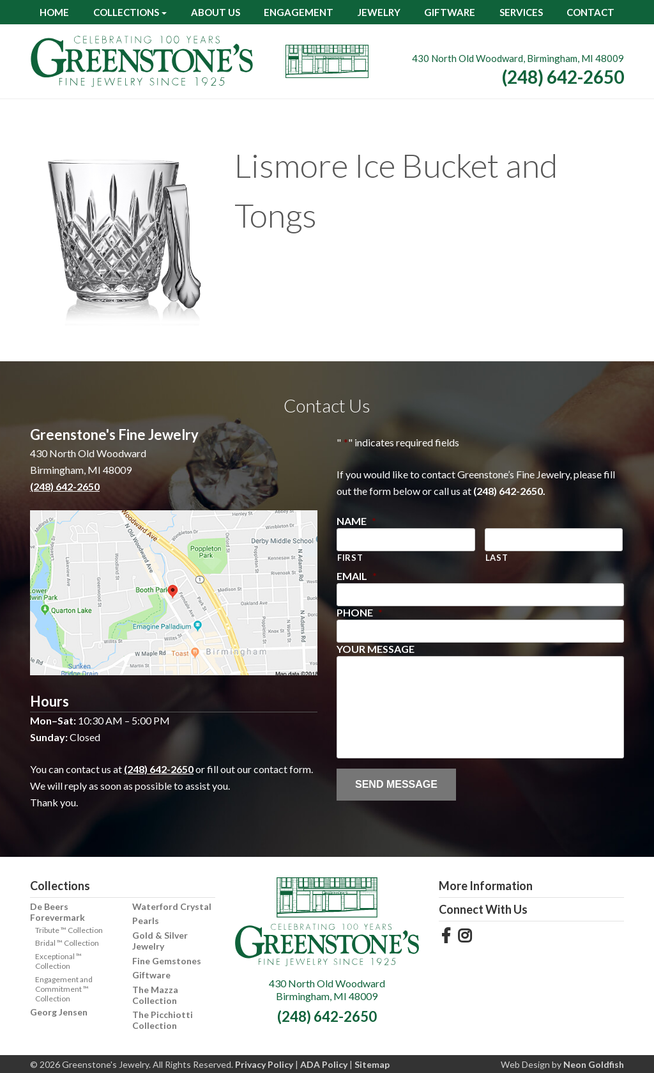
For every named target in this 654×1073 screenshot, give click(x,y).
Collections (126, 12)
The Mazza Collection (155, 995)
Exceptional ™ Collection (58, 961)
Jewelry (379, 12)
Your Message (375, 649)
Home (54, 12)
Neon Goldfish (593, 1064)
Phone (360, 612)
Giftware (449, 12)
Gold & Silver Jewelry (160, 941)
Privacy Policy (264, 1064)
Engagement (298, 12)
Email (357, 576)
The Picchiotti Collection (162, 1020)
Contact (590, 12)
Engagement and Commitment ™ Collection (64, 989)
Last (496, 557)
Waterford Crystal (171, 906)
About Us (215, 12)
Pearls (145, 920)
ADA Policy (323, 1064)
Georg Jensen (58, 1011)
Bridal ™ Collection (67, 943)
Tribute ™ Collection (69, 930)
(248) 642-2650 (563, 77)
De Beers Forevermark (57, 912)
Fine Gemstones (166, 960)
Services (521, 12)
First (350, 557)
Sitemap (372, 1064)
